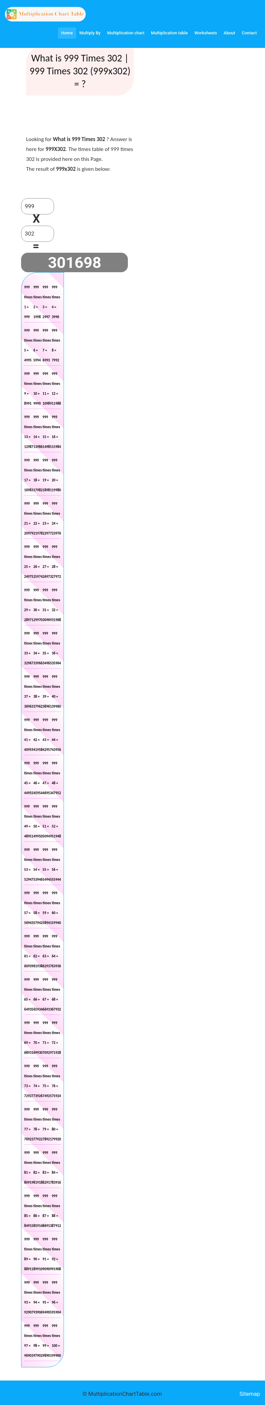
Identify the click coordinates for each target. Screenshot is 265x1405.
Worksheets (205, 32)
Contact (249, 32)
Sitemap (249, 1393)
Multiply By (90, 32)
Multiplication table (169, 32)
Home (67, 32)
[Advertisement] (222, 99)
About (229, 32)
